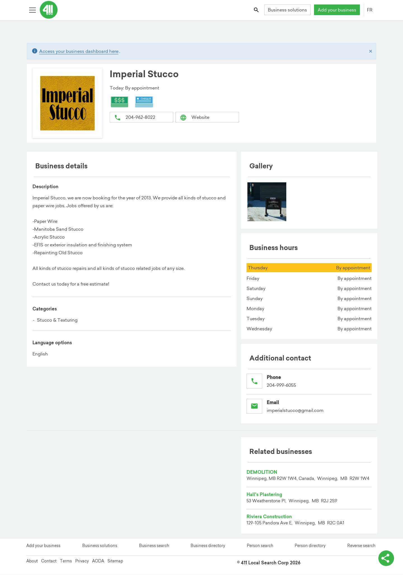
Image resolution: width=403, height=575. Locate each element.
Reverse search (361, 545)
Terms (66, 561)
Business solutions (287, 10)
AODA (98, 561)
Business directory (208, 545)
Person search (260, 545)
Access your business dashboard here (78, 51)
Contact (49, 561)
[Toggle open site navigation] (32, 10)
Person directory (310, 545)
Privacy (82, 561)
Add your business (337, 10)
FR (369, 10)
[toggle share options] (386, 558)
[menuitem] (267, 202)
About (32, 561)
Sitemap (115, 561)
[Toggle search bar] (257, 10)
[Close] (370, 51)
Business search (154, 545)
